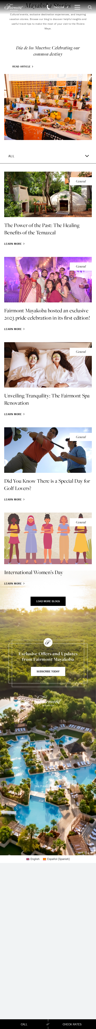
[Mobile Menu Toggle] (77, 7)
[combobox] (48, 156)
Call (24, 1024)
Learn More (14, 243)
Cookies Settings (48, 785)
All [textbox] (11, 156)
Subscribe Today (48, 671)
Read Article (23, 66)
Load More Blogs (48, 601)
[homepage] (15, 7)
